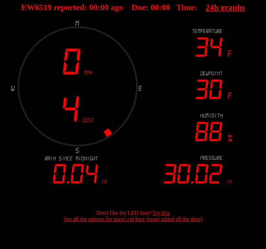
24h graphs (225, 7)
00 (93, 7)
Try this (161, 213)
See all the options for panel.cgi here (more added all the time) (133, 219)
